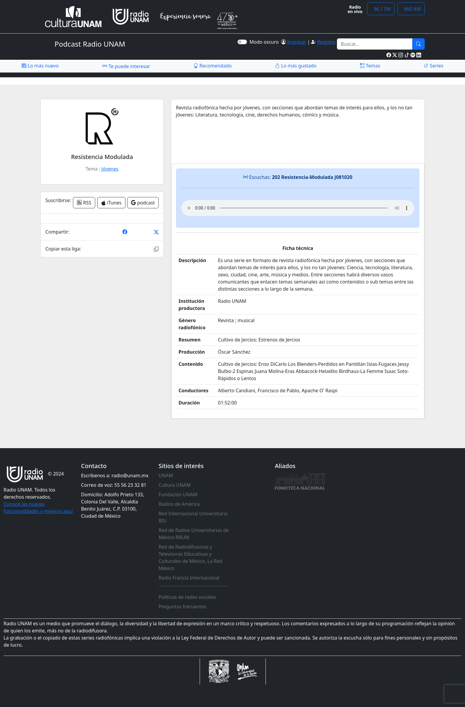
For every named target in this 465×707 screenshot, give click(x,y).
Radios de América (179, 504)
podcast (143, 202)
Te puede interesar (126, 66)
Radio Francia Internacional (189, 577)
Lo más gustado (295, 65)
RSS (84, 202)
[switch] (242, 42)
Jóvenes (109, 169)
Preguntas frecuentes (182, 606)
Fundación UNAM (178, 494)
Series (433, 65)
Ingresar (296, 42)
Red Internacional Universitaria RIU (193, 517)
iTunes (111, 202)
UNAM (166, 475)
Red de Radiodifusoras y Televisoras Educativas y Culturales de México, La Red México (190, 557)
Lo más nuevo (40, 65)
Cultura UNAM (175, 485)
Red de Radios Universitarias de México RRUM (194, 534)
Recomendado (212, 65)
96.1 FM (381, 9)
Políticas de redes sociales (187, 597)
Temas (370, 65)
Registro (326, 42)
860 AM (411, 9)
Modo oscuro (265, 42)
